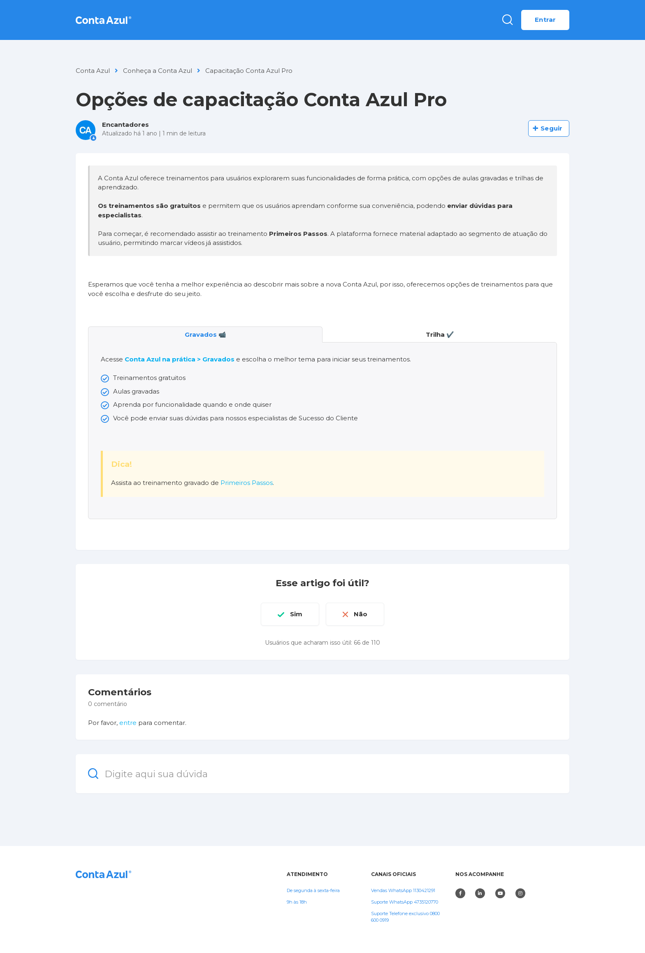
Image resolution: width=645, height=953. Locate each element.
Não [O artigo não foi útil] (360, 614)
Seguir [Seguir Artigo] (551, 128)
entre (128, 723)
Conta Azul (93, 71)
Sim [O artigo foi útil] (296, 614)
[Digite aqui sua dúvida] (322, 773)
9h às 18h (297, 902)
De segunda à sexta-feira (313, 890)
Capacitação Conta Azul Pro (248, 71)
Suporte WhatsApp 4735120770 (404, 902)
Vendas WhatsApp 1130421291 (403, 890)
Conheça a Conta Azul (157, 71)
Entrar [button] (545, 19)
